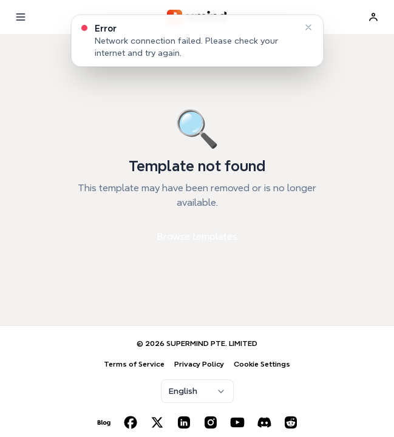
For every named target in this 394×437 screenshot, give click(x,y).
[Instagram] (210, 422)
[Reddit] (291, 422)
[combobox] (197, 391)
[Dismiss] (308, 27)
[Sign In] (373, 17)
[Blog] (104, 422)
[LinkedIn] (184, 422)
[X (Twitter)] (157, 422)
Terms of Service (134, 364)
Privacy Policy (199, 364)
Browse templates (197, 236)
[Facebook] (130, 422)
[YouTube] (237, 422)
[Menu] (21, 17)
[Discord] (264, 422)
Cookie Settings (262, 364)
